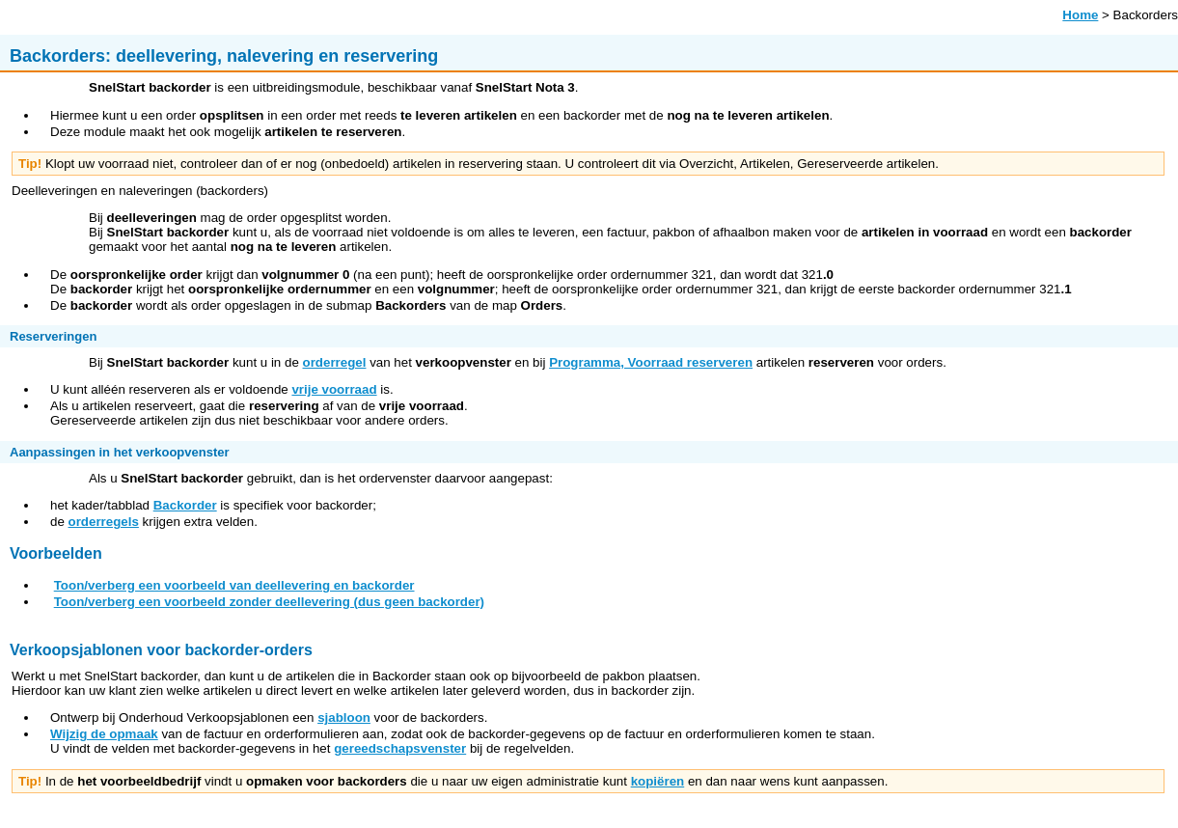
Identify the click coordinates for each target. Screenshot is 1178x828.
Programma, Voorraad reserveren (651, 362)
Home (1080, 15)
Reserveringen (53, 336)
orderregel (335, 362)
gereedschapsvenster (400, 748)
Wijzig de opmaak (104, 734)
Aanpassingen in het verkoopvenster (120, 452)
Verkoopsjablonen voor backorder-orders (161, 650)
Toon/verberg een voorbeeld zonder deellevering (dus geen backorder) (269, 601)
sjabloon (343, 717)
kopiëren (658, 781)
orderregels (103, 521)
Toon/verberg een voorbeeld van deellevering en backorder (234, 585)
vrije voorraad (333, 389)
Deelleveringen (54, 190)
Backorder (185, 505)
